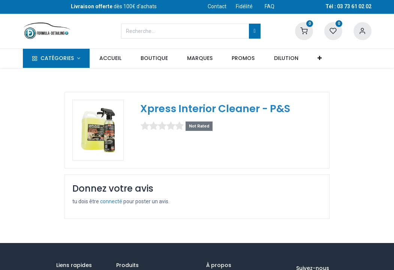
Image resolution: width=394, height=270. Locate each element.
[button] (319, 58)
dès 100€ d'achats (114, 6)
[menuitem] (110, 58)
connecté (111, 201)
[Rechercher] (255, 31)
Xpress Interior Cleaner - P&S (215, 109)
